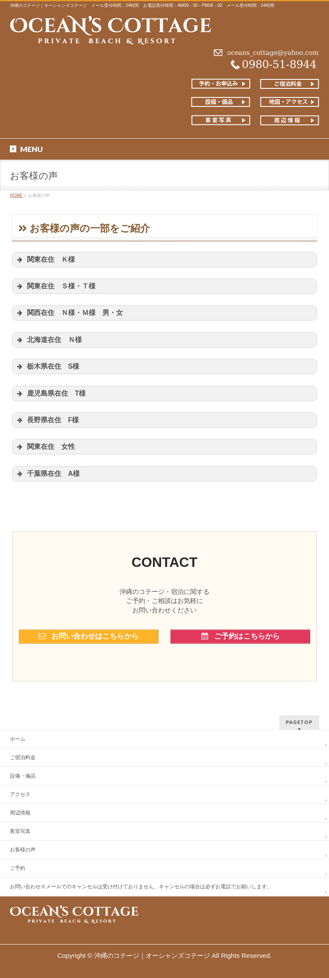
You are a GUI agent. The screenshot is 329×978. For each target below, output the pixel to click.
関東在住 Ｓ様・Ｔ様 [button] (58, 286)
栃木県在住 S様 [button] (51, 366)
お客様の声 (23, 850)
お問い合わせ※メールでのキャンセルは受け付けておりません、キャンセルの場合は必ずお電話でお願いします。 (141, 887)
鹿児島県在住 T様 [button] (54, 393)
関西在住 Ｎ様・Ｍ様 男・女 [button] (69, 313)
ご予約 (17, 868)
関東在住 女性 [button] (45, 446)
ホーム (17, 739)
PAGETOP (299, 722)
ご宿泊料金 (23, 757)
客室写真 (20, 831)
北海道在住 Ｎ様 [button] (52, 340)
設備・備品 (23, 776)
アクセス (20, 794)
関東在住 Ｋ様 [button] (48, 259)
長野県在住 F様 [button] (47, 420)
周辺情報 (20, 813)
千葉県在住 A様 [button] (51, 473)
